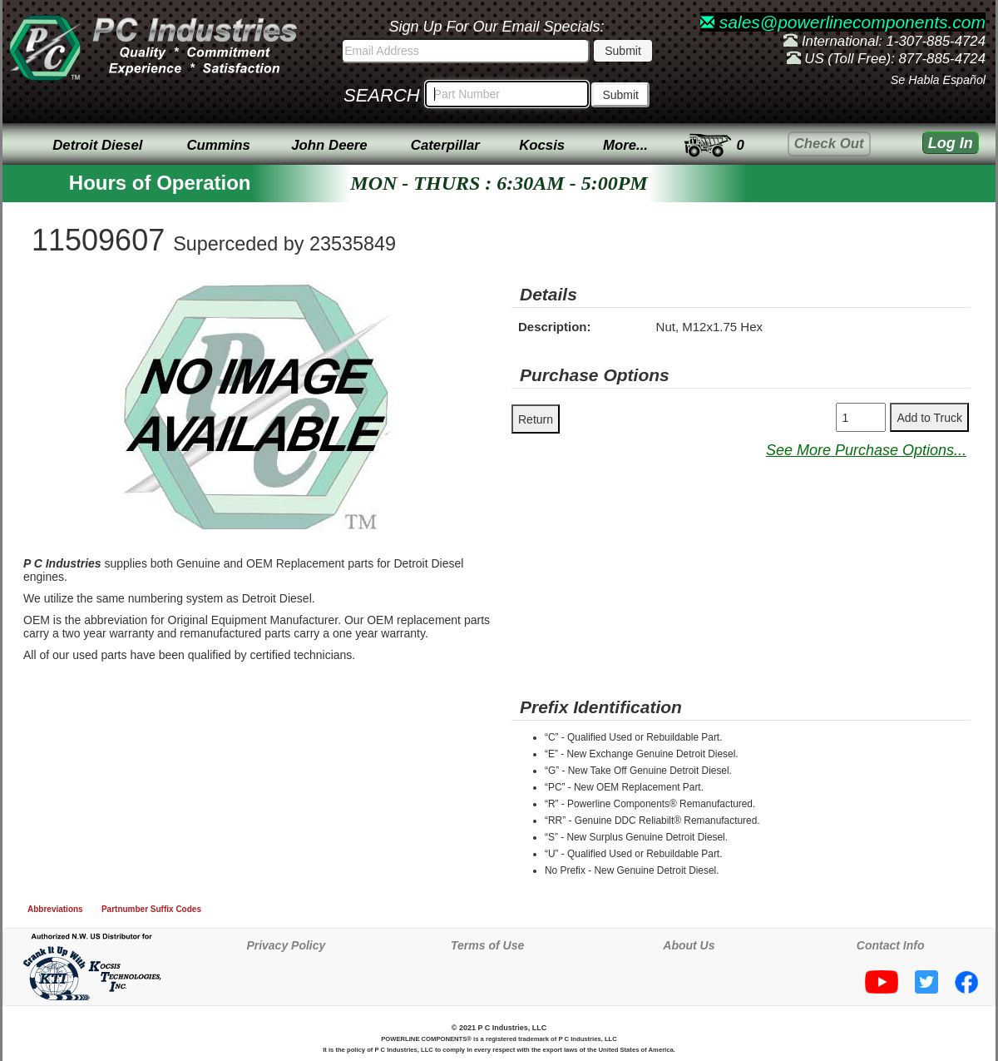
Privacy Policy (285, 945)
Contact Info (891, 945)
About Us (688, 945)
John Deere (329, 145)
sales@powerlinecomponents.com (843, 22)
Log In (950, 143)
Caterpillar (445, 145)
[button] (408, 297)
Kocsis (542, 145)
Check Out (829, 143)
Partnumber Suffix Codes (151, 909)
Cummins (218, 145)
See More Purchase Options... (866, 450)
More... (625, 145)
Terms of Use (487, 945)
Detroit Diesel (97, 145)
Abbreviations (55, 909)
